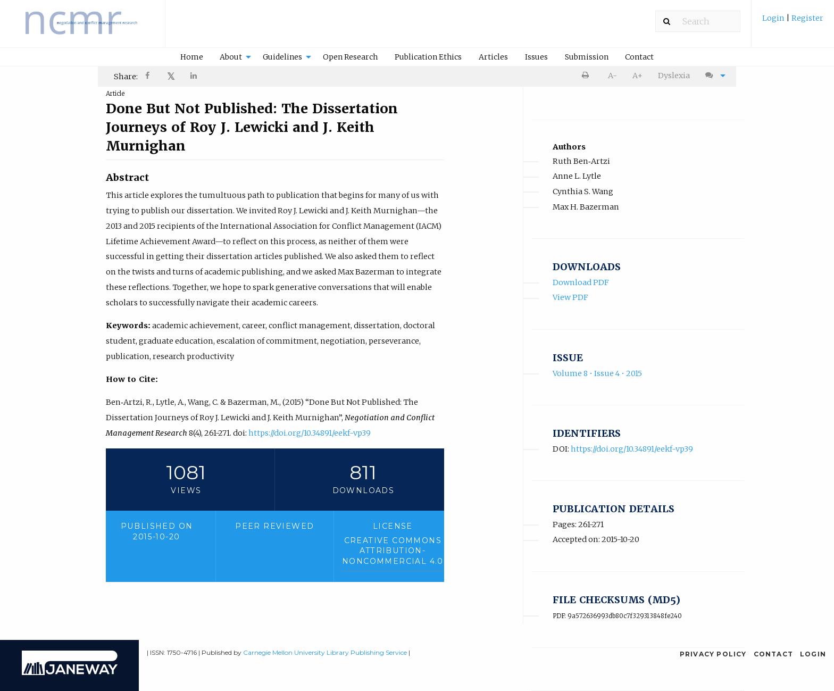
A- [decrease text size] (612, 75)
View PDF (570, 297)
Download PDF (581, 282)
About (231, 57)
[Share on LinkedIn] (194, 77)
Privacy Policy (713, 654)
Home (191, 57)
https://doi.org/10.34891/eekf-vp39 (309, 433)
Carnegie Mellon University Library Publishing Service (325, 652)
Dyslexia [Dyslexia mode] (674, 75)
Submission (586, 57)
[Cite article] (712, 75)
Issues (536, 57)
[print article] (587, 75)
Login (774, 18)
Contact (639, 57)
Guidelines (282, 57)
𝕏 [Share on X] (171, 76)
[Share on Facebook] (148, 77)
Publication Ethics (428, 57)
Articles (493, 57)
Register (806, 18)
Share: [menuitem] (126, 76)
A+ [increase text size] (637, 75)
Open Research (350, 57)
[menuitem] (792, 22)
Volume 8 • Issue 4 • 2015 (597, 373)
